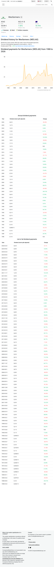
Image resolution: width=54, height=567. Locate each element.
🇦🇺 (36, 22)
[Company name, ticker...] (44, 4)
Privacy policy (32, 542)
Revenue (12, 36)
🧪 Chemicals (5, 30)
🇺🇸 (39, 1)
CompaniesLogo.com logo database (11, 558)
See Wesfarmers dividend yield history (24, 46)
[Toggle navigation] (3, 4)
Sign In (33, 1)
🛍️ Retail (12, 30)
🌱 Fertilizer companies (22, 30)
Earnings (18, 36)
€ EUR (46, 1)
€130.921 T (20, 1)
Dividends (25, 36)
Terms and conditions (34, 545)
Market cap (4, 36)
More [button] (31, 36)
